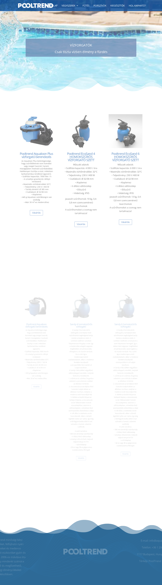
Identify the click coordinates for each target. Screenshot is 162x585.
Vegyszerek (68, 5)
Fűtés (86, 5)
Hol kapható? (137, 5)
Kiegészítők (117, 5)
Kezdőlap (51, 5)
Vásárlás (36, 206)
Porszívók (99, 5)
